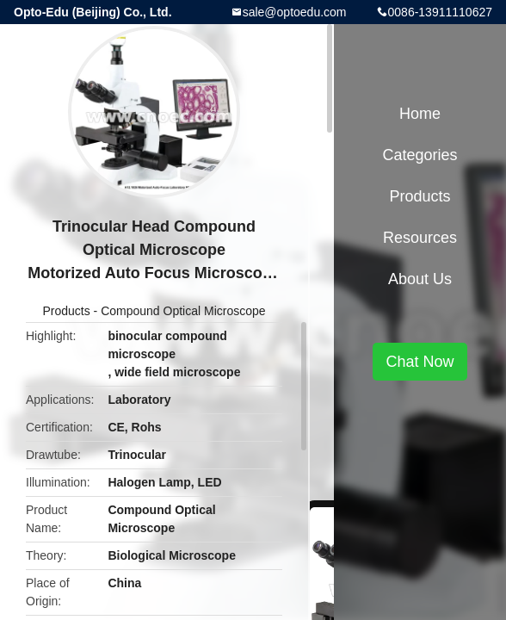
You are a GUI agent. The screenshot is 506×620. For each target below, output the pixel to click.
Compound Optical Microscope (183, 311)
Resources (420, 237)
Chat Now (420, 361)
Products (65, 311)
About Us (420, 279)
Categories (419, 155)
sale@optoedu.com (295, 12)
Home (420, 113)
